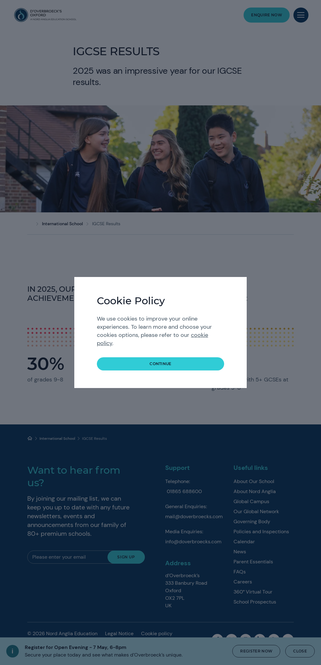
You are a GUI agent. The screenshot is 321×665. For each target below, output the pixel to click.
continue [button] (160, 363)
